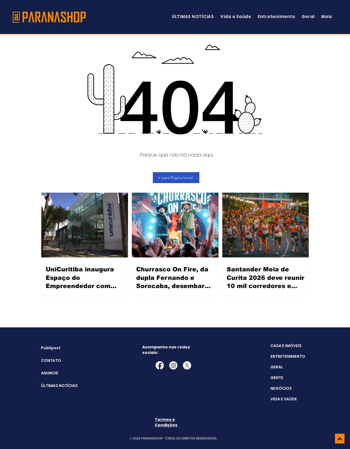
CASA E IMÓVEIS (286, 345)
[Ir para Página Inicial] (176, 177)
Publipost (51, 348)
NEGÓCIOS (281, 388)
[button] (327, 16)
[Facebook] (160, 365)
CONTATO (51, 360)
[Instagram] (173, 365)
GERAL (276, 367)
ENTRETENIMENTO (287, 356)
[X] (187, 365)
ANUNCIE (49, 373)
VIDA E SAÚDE (283, 399)
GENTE (276, 377)
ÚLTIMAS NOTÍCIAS (55, 385)
